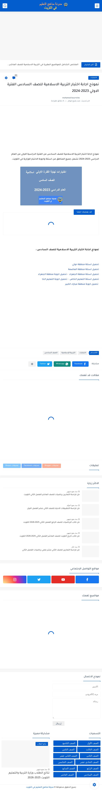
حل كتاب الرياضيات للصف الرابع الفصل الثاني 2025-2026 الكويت (51, 522)
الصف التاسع (69, 743)
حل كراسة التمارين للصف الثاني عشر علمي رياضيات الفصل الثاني (51, 550)
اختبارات (93, 78)
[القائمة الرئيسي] (97, 5)
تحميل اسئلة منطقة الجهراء (84, 274)
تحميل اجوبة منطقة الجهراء (52, 274)
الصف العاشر (67, 774)
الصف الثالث (92, 749)
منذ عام (74, 547)
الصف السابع (68, 768)
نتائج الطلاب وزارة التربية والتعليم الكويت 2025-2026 (29, 775)
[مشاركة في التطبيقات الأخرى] (32, 364)
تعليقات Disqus (11, 466)
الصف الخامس (65, 762)
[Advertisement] (51, 36)
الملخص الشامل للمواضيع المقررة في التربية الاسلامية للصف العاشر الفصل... (42, 65)
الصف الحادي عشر (89, 762)
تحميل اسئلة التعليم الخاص (84, 279)
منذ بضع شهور (72, 491)
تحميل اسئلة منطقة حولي (85, 264)
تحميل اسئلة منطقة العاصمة (83, 269)
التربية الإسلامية (68, 353)
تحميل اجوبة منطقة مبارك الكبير (82, 284)
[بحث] (5, 5)
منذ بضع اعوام (72, 505)
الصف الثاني (92, 755)
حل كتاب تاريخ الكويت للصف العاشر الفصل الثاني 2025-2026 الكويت (50, 536)
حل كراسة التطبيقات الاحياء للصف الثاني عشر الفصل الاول (53, 508)
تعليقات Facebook (31, 466)
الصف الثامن (68, 749)
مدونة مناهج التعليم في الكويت (40, 787)
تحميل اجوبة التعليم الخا (54, 279)
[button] (80, 364)
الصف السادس (50, 353)
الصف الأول (92, 743)
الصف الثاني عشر (68, 755)
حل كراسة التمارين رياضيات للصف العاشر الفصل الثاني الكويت (52, 495)
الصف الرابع (92, 768)
